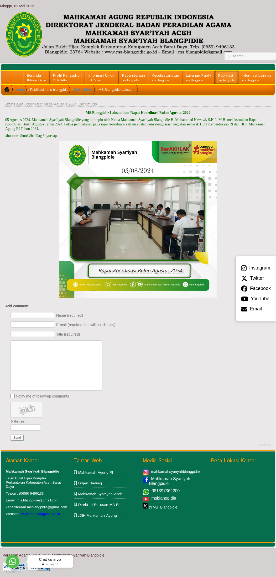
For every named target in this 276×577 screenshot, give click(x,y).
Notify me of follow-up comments (42, 396)
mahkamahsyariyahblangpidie (175, 471)
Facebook (256, 288)
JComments (264, 444)
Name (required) (69, 315)
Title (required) (68, 334)
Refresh (20, 421)
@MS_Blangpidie (163, 507)
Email (251, 309)
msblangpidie (163, 498)
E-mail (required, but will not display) (86, 325)
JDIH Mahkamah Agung (97, 515)
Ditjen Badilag (90, 483)
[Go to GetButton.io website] (12, 571)
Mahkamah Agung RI (95, 472)
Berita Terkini (83, 90)
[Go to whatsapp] (12, 561)
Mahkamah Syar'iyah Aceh (100, 494)
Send (17, 438)
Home (20, 90)
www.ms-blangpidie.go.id (40, 514)
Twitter (252, 278)
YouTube (255, 299)
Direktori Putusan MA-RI (98, 504)
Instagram (255, 268)
